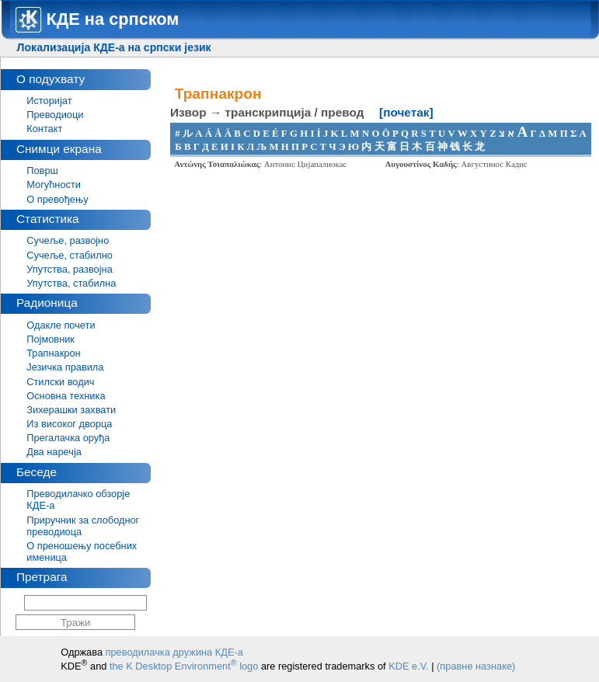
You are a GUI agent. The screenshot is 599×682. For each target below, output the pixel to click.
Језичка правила (64, 367)
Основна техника (65, 396)
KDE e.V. (408, 666)
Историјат (48, 100)
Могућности (53, 184)
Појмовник (50, 339)
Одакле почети (60, 325)
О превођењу (57, 199)
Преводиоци (54, 114)
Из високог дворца (69, 424)
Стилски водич (60, 382)
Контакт (44, 128)
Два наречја (54, 452)
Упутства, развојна (69, 269)
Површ (42, 170)
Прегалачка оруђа (68, 438)
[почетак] (406, 112)
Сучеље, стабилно (69, 255)
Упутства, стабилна (71, 283)
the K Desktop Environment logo (184, 666)
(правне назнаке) (476, 666)
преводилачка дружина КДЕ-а (174, 652)
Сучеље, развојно (67, 240)
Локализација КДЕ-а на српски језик (114, 47)
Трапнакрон (53, 353)
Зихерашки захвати (71, 410)
